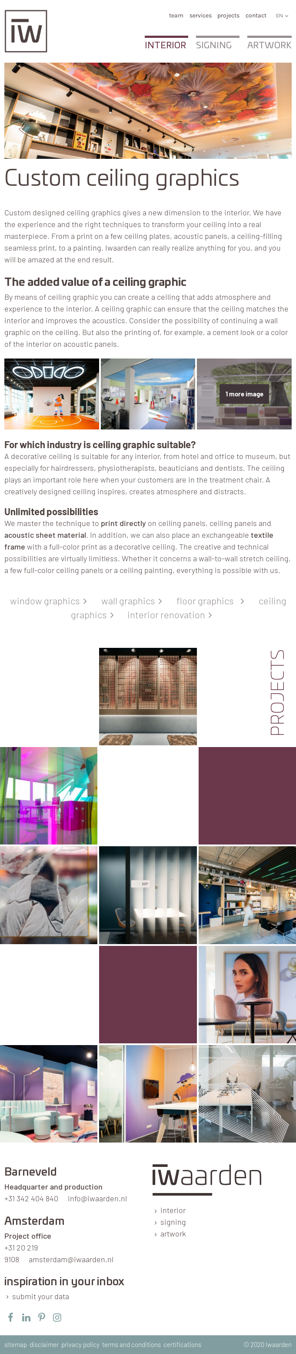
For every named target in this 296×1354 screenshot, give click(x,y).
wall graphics (130, 600)
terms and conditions (131, 1344)
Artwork (269, 45)
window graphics (46, 600)
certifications (182, 1344)
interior (173, 1210)
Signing (214, 45)
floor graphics (208, 600)
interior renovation (168, 614)
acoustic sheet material (45, 535)
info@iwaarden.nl (97, 1198)
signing (173, 1222)
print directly (123, 523)
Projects (228, 15)
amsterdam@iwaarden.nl (71, 1259)
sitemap (15, 1344)
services (201, 15)
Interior (165, 45)
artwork (173, 1233)
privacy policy (80, 1344)
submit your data (40, 1296)
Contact (256, 15)
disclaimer (44, 1344)
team (176, 15)
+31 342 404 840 (31, 1198)
